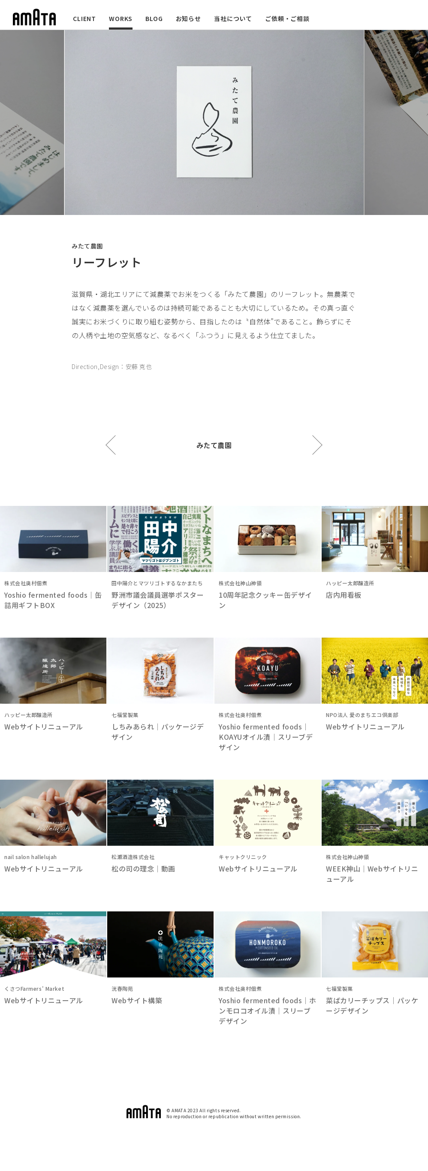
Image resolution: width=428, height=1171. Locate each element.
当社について (233, 18)
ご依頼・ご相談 (287, 18)
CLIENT (84, 18)
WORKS (121, 18)
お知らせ (188, 18)
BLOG (154, 18)
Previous (32, 122)
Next (396, 122)
